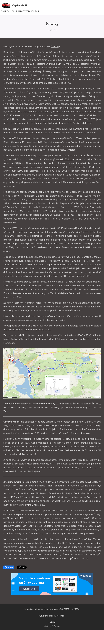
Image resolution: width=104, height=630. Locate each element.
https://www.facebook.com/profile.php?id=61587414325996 (52, 609)
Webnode (61, 616)
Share (9, 567)
